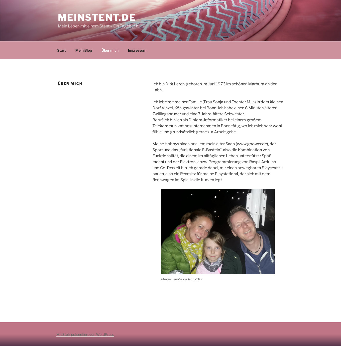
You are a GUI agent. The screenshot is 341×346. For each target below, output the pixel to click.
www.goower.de (252, 144)
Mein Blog (83, 50)
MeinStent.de (97, 17)
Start (61, 50)
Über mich (110, 50)
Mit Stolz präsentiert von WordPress (85, 334)
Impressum (137, 50)
